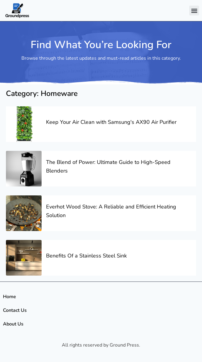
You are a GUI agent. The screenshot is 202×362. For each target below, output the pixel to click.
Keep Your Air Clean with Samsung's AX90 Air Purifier (111, 122)
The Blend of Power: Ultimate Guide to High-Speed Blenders (108, 166)
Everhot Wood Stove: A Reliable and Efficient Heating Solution (111, 211)
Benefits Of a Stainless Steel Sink (86, 255)
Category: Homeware (42, 93)
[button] (194, 10)
